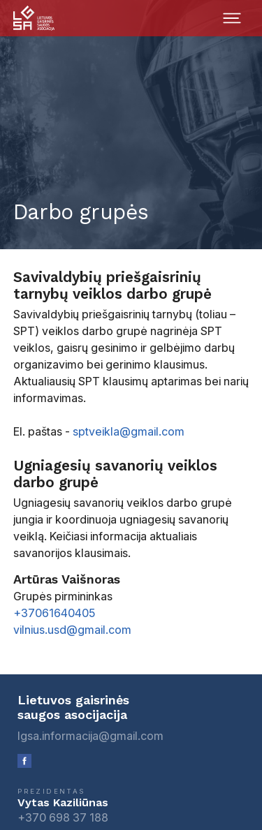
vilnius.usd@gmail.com (72, 630)
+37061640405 (54, 613)
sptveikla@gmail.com (128, 431)
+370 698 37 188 (62, 817)
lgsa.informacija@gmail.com (90, 736)
